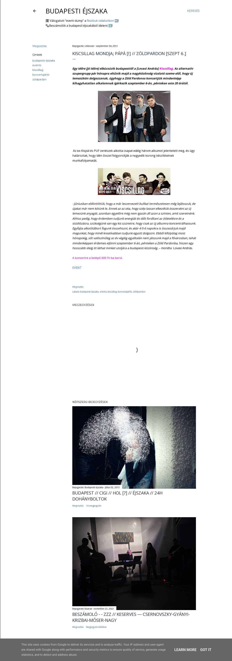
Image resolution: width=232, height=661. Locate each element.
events (36, 65)
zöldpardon (39, 79)
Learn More (185, 650)
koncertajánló (40, 74)
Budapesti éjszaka (76, 11)
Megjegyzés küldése (96, 627)
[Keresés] (193, 11)
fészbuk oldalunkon (100, 21)
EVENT (77, 268)
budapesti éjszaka (43, 60)
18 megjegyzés (93, 505)
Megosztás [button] (39, 46)
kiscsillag (37, 70)
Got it (206, 650)
